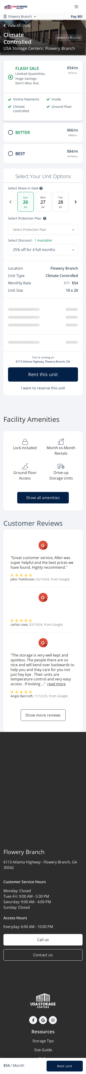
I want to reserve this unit (43, 388)
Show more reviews (43, 715)
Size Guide (43, 1049)
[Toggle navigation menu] (78, 6)
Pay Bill (76, 16)
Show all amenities (43, 497)
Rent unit (64, 1066)
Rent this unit (43, 374)
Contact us (43, 954)
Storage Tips (43, 1040)
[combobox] (43, 229)
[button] (33, 1020)
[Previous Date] (10, 202)
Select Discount (30, 240)
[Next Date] (75, 202)
